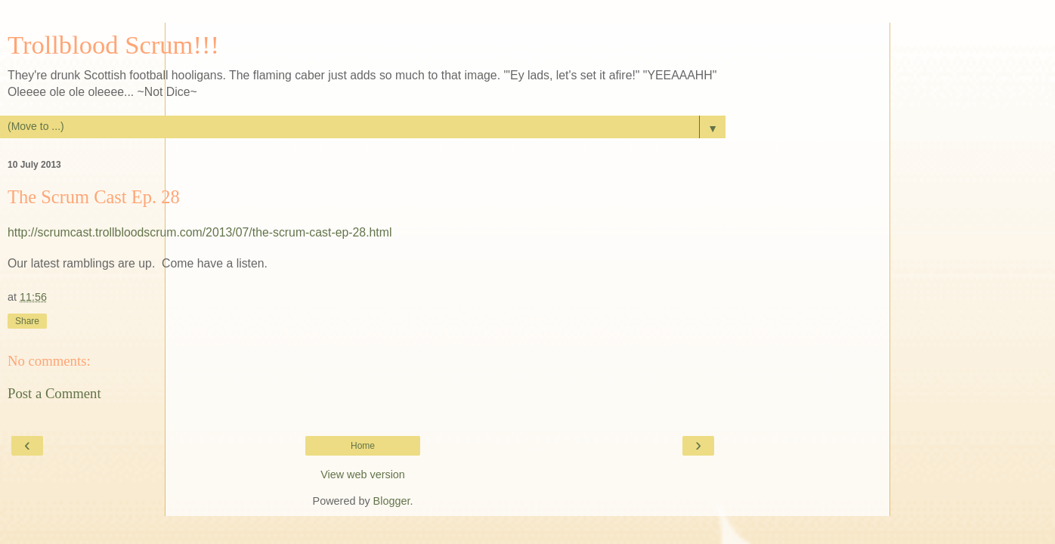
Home (363, 445)
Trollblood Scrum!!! (113, 44)
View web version (362, 474)
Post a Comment (54, 393)
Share (27, 321)
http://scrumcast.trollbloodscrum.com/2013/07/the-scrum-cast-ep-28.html (199, 232)
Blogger (391, 501)
